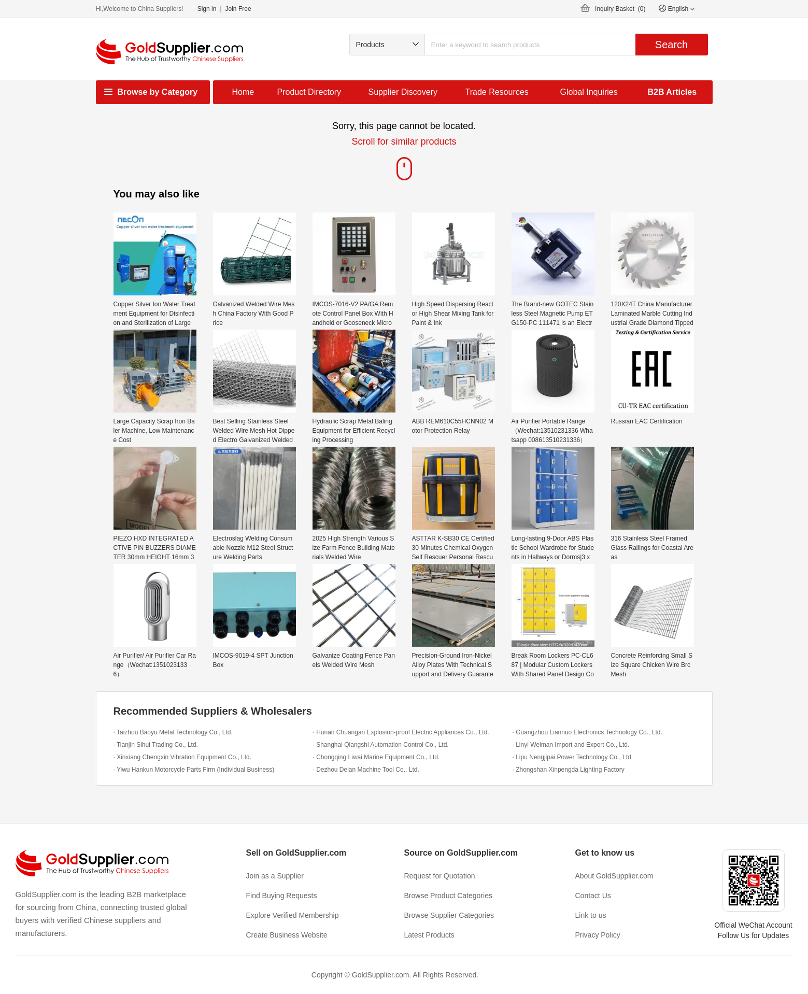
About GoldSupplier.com (614, 876)
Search (671, 44)
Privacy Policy (597, 935)
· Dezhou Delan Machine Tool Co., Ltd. (366, 769)
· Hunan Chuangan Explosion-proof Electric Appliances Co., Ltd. (401, 732)
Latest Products (429, 935)
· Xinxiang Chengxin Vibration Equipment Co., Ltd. (183, 757)
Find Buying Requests (281, 895)
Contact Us (593, 895)
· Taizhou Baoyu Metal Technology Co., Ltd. (173, 732)
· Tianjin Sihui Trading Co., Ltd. (156, 744)
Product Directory (309, 92)
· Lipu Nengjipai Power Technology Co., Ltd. (573, 757)
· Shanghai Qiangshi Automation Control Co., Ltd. (381, 744)
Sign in (207, 8)
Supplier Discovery (402, 92)
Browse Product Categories (448, 895)
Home (243, 92)
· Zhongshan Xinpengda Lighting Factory (569, 769)
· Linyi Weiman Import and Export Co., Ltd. (571, 744)
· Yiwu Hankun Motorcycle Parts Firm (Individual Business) (194, 769)
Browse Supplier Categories (449, 915)
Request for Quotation (439, 876)
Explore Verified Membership (292, 915)
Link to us (590, 915)
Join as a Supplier (275, 876)
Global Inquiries (589, 92)
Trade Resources (497, 92)
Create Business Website (287, 935)
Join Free (238, 8)
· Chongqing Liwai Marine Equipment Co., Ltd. (376, 757)
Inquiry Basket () (620, 8)
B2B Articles (672, 92)
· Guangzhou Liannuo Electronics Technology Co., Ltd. (587, 732)
